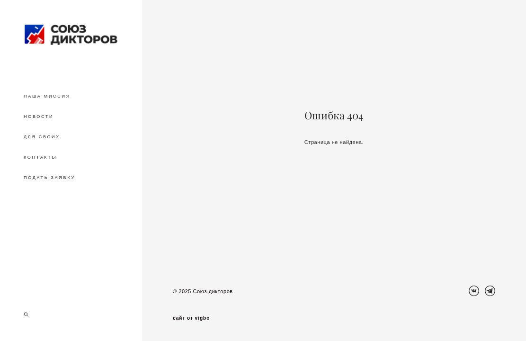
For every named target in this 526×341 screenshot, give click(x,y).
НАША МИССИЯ (47, 96)
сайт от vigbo (191, 318)
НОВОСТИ (38, 116)
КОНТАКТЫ (40, 157)
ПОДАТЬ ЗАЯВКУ (49, 177)
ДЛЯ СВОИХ (42, 137)
